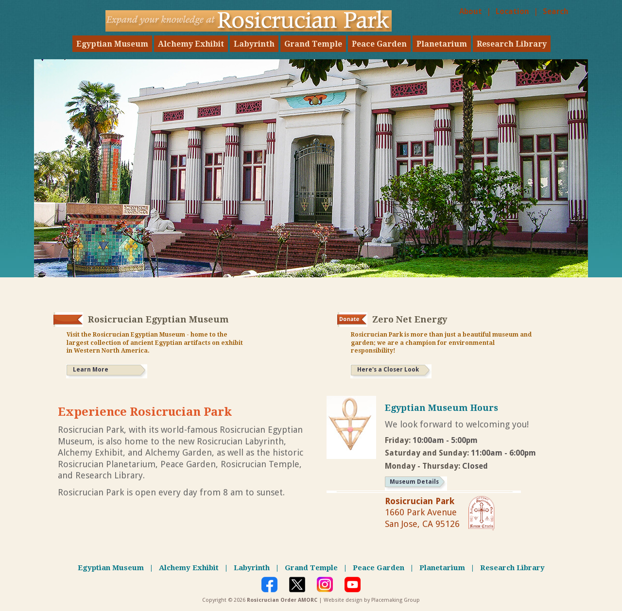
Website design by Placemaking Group (372, 600)
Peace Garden (379, 44)
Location (512, 11)
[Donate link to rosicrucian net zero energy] (352, 319)
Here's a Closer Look (388, 369)
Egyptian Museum (112, 44)
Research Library (512, 44)
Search (556, 11)
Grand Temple (313, 44)
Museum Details (414, 481)
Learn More (90, 369)
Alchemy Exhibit (191, 44)
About (470, 11)
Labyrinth (254, 44)
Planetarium (441, 44)
